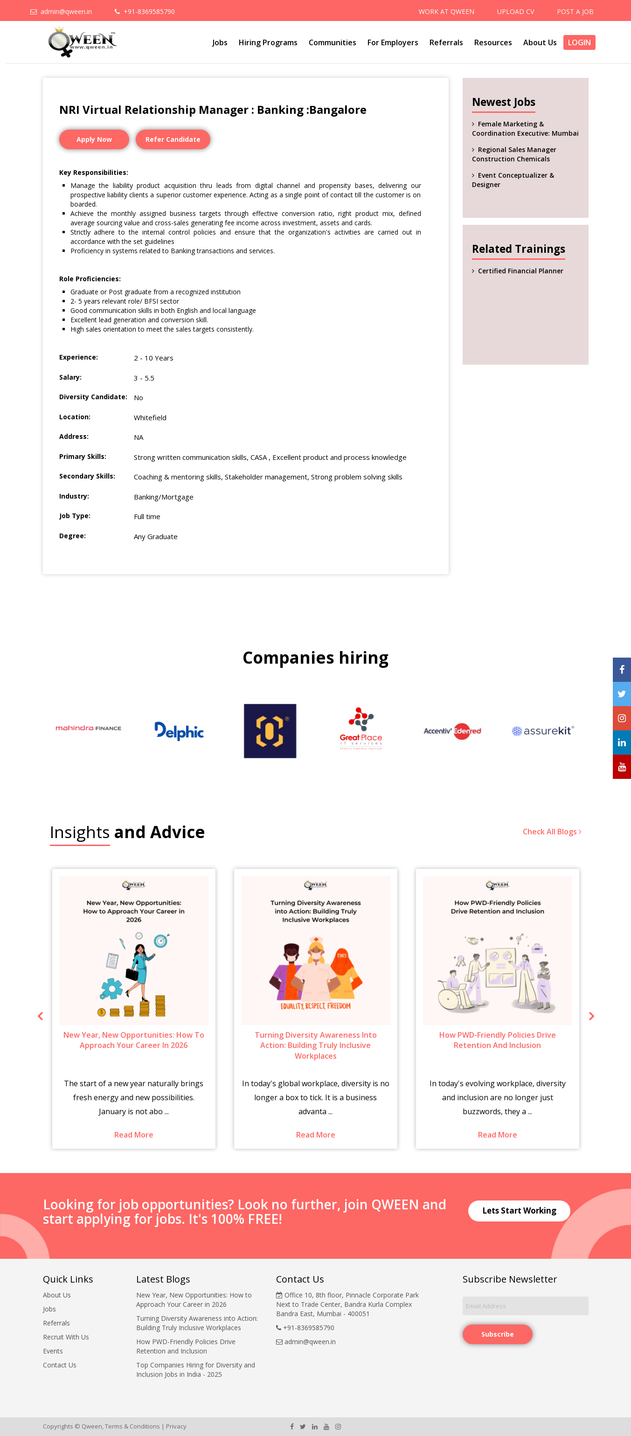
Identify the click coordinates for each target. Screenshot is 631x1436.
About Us (540, 42)
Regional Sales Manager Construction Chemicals (514, 154)
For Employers (393, 42)
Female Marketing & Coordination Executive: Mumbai (525, 128)
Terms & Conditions (132, 1426)
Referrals (446, 42)
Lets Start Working (519, 1210)
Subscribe (497, 1334)
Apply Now (94, 139)
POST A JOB (575, 11)
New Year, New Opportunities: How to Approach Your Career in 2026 (194, 1299)
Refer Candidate (173, 139)
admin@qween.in (61, 11)
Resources (493, 42)
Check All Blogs (552, 831)
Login (579, 42)
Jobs (220, 42)
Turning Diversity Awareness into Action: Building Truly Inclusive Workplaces (197, 1323)
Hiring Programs (268, 42)
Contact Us (59, 1364)
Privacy (176, 1426)
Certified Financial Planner (520, 270)
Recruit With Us (66, 1336)
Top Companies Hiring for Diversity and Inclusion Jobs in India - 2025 (195, 1369)
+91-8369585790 (145, 11)
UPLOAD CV (515, 11)
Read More (133, 1135)
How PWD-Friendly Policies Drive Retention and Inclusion (186, 1346)
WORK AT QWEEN (446, 11)
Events (53, 1350)
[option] (88, 731)
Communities (332, 42)
